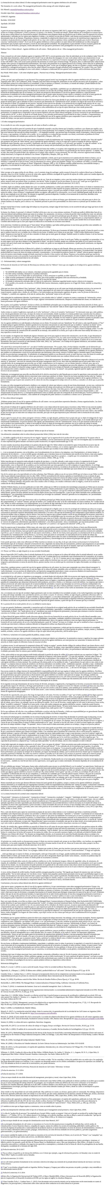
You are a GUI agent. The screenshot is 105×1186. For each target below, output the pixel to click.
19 (6, 689)
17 (36, 667)
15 (50, 613)
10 (71, 512)
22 (62, 934)
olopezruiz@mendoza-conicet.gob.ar (27, 13)
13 (81, 584)
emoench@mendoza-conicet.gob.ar (22, 9)
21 (28, 741)
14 (52, 587)
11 (6, 547)
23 (59, 940)
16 (66, 654)
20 (88, 695)
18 (88, 686)
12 (92, 578)
